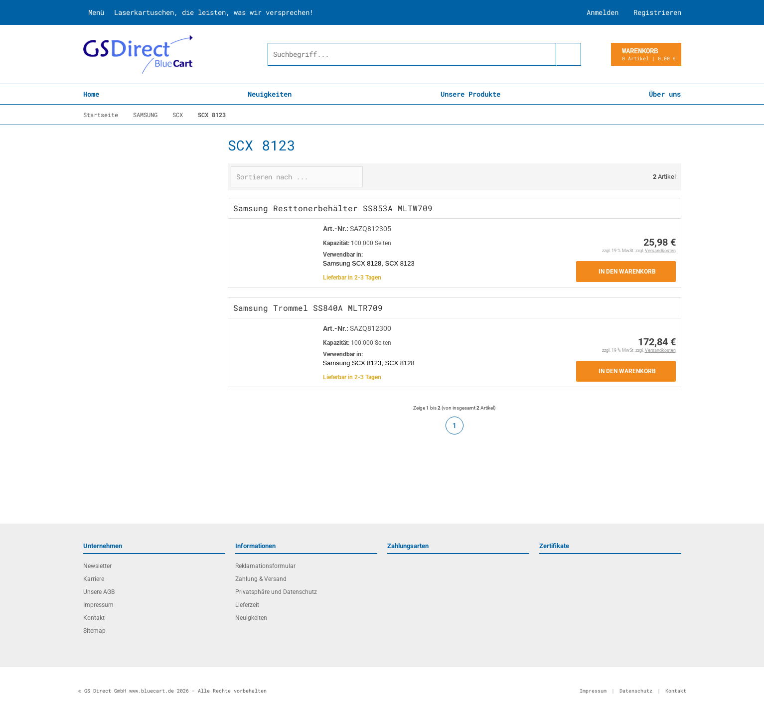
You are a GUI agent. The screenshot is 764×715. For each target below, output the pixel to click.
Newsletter (97, 566)
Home (91, 94)
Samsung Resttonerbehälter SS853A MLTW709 (333, 208)
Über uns (665, 94)
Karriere (93, 578)
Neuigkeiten (270, 94)
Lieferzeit (247, 604)
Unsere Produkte (470, 94)
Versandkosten (660, 250)
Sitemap (94, 630)
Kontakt (94, 617)
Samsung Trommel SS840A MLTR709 (308, 307)
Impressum (98, 604)
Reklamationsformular (265, 566)
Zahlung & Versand (261, 578)
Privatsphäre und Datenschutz (276, 591)
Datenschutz (635, 691)
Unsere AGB (99, 591)
